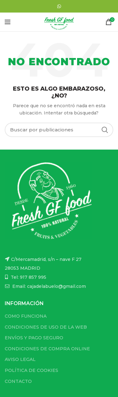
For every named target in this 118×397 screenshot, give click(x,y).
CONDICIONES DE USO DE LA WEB (46, 327)
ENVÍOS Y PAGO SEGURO (34, 338)
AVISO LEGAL (20, 359)
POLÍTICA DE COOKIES (31, 370)
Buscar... (105, 130)
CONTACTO (18, 381)
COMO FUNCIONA (26, 316)
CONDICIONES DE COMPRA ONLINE (47, 349)
